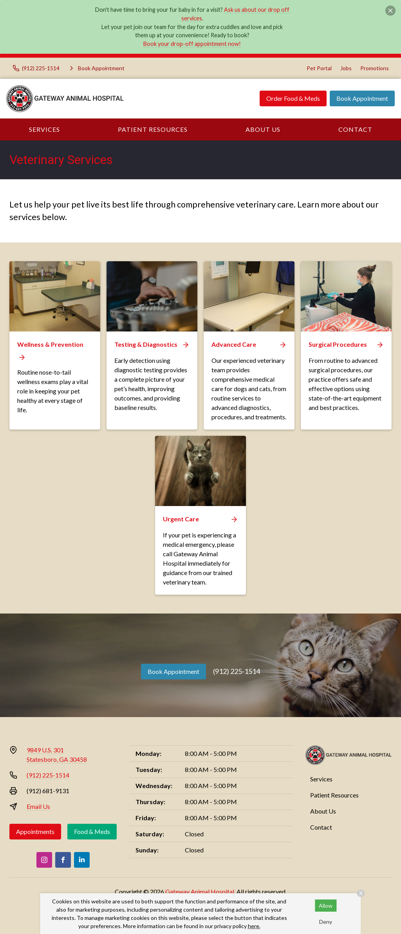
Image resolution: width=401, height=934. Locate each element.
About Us (263, 129)
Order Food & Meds (293, 98)
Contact (355, 129)
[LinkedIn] (82, 860)
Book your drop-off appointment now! (192, 43)
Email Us (38, 806)
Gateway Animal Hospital (199, 891)
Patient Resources (153, 129)
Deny (325, 921)
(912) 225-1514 (236, 671)
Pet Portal (319, 68)
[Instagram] (44, 860)
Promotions (374, 68)
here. (254, 926)
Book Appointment (362, 98)
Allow (325, 905)
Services (44, 129)
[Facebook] (63, 860)
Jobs (346, 68)
